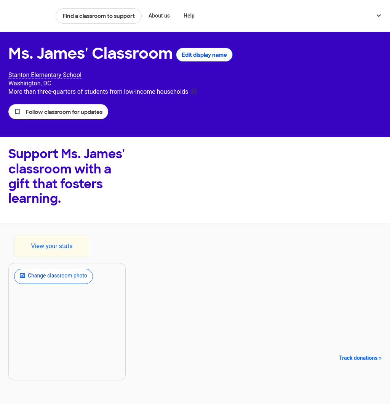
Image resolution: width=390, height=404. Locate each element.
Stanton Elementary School (45, 75)
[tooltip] (194, 91)
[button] (58, 111)
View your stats (51, 246)
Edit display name (204, 54)
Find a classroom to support (99, 16)
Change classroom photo (53, 276)
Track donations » (360, 358)
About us (159, 16)
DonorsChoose (28, 16)
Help (189, 16)
